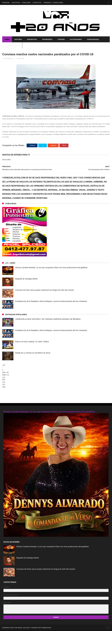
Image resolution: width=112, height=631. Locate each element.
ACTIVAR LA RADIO (12, 45)
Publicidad (26, 2)
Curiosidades (93, 39)
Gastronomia (76, 39)
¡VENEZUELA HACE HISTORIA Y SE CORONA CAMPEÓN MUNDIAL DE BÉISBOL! (48, 319)
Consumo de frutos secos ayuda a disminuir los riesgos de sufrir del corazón (44, 290)
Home (7, 39)
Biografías (32, 39)
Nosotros (16, 2)
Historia (18, 39)
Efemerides (47, 39)
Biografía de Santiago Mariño (26, 279)
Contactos (37, 2)
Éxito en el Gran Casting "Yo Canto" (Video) (32, 342)
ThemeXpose (46, 628)
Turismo (61, 39)
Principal (6, 2)
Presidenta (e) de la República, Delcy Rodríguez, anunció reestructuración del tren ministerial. (51, 301)
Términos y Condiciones (53, 2)
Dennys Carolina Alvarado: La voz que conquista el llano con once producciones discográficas (51, 268)
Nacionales (20, 58)
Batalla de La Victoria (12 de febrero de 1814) (32, 353)
